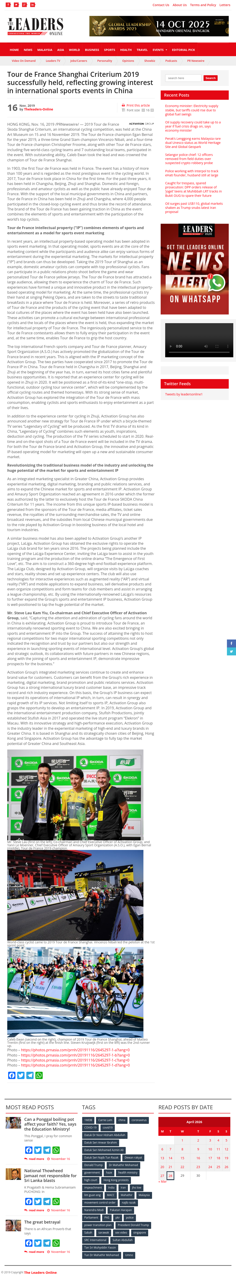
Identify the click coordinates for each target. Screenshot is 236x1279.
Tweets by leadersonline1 (184, 394)
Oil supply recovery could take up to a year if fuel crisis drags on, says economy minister (193, 126)
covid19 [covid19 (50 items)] (108, 1127)
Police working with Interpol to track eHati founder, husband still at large (191, 173)
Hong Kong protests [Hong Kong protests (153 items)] (116, 1180)
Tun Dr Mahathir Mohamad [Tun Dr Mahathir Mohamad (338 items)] (101, 1255)
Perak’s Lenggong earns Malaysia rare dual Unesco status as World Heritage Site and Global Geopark (193, 142)
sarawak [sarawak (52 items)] (103, 1232)
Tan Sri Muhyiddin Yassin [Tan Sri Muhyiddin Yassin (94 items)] (100, 1247)
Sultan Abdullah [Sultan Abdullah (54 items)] (123, 1240)
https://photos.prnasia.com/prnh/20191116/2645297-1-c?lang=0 (75, 1060)
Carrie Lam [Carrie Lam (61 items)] (105, 1120)
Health (126, 50)
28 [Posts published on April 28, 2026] (170, 1176)
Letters (224, 5)
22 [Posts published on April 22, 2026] (182, 1167)
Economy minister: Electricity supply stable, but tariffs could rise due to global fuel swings (191, 110)
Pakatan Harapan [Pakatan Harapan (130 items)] (121, 1210)
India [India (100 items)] (111, 1187)
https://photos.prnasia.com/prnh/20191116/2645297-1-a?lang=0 (75, 1049)
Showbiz (149, 61)
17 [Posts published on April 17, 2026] (210, 1158)
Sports (109, 50)
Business (92, 50)
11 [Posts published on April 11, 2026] (218, 1149)
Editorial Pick (183, 50)
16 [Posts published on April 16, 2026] (198, 1158)
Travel (142, 50)
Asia (60, 50)
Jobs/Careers (78, 61)
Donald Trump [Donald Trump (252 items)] (93, 1165)
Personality (104, 61)
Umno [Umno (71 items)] (129, 1255)
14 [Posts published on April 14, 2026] (170, 1158)
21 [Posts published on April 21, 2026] (170, 1167)
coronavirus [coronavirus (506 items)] (139, 1120)
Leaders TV (53, 61)
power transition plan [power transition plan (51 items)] (98, 1225)
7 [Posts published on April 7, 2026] (170, 1149)
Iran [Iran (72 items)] (123, 1187)
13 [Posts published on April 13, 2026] (162, 1158)
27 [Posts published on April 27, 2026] (162, 1176)
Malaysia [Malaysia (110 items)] (144, 1195)
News (28, 50)
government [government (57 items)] (92, 1172)
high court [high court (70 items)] (90, 1180)
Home (14, 50)
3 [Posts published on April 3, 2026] (210, 1140)
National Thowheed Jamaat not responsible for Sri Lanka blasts (50, 1175)
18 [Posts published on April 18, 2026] (218, 1158)
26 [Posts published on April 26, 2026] (226, 1167)
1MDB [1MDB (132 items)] (88, 1120)
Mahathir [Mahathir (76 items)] (126, 1195)
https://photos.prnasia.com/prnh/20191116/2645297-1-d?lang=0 (75, 1065)
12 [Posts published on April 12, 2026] (226, 1149)
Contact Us (161, 5)
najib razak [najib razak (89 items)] (129, 1202)
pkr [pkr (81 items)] (118, 1217)
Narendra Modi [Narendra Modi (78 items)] (94, 1210)
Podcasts (171, 61)
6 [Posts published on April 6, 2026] (162, 1149)
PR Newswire (195, 61)
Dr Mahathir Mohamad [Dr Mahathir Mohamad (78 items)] (123, 1165)
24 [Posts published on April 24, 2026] (210, 1167)
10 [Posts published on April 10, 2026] (210, 1149)
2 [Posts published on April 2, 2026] (198, 1140)
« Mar (162, 1181)
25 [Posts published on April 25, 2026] (218, 1167)
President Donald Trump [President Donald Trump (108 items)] (133, 1225)
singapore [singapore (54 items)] (139, 1232)
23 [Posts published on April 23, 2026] (198, 1167)
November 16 (58, 1158)
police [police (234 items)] (129, 1217)
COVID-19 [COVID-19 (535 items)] (90, 1127)
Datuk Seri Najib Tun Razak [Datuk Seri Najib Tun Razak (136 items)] (101, 1157)
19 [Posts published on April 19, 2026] (226, 1158)
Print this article (136, 105)
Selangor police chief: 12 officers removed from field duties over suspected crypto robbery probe (189, 158)
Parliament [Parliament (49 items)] (91, 1217)
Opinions (128, 61)
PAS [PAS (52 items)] (106, 1217)
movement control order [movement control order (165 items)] (100, 1202)
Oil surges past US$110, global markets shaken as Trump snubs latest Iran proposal (194, 207)
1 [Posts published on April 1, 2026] (182, 1140)
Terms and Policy (203, 5)
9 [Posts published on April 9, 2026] (198, 1149)
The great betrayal (42, 1222)
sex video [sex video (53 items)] (121, 1232)
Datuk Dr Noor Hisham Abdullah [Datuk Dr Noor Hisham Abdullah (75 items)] (104, 1135)
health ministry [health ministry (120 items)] (127, 1172)
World (74, 50)
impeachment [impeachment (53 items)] (93, 1187)
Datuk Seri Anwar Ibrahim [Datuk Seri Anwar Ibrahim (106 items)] (100, 1142)
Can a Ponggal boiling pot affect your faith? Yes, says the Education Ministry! (50, 1124)
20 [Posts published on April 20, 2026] (162, 1167)
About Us (180, 5)
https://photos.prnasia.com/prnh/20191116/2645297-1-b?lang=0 (75, 1055)
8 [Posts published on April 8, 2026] (182, 1149)
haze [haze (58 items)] (109, 1172)
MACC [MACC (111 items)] (111, 1195)
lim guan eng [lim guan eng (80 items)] (92, 1195)
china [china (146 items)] (121, 1120)
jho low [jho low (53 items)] (136, 1187)
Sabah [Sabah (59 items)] (88, 1232)
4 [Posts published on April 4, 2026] (218, 1140)
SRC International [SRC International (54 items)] (95, 1240)
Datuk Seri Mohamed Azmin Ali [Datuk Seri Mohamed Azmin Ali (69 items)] (104, 1150)
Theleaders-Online (38, 109)
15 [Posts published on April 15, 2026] (182, 1158)
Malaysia (44, 50)
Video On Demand (24, 61)
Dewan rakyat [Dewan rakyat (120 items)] (133, 1157)
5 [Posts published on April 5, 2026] (226, 1140)
